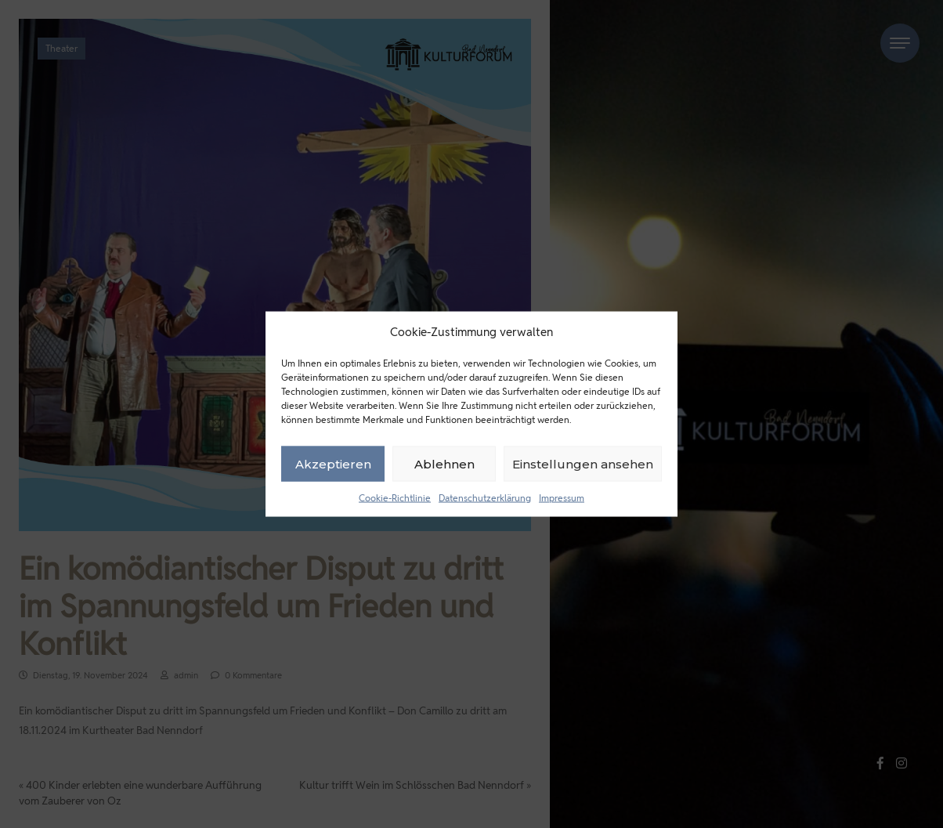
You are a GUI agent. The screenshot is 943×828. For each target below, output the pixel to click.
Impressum (561, 498)
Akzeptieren (333, 463)
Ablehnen (444, 463)
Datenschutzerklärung (485, 498)
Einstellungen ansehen (582, 463)
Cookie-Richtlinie (395, 498)
